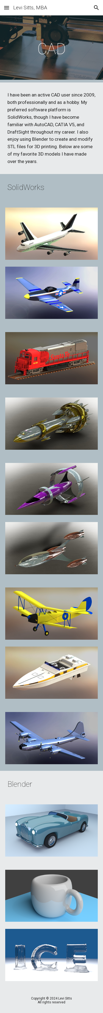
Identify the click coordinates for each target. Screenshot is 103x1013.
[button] (6, 7)
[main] (51, 48)
